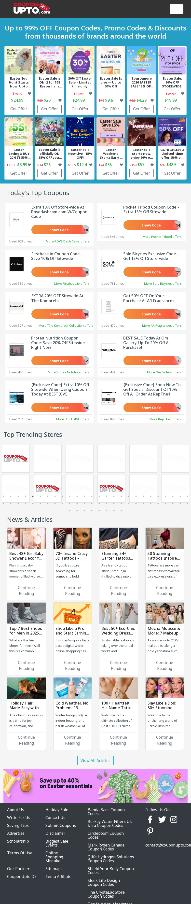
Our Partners (19, 868)
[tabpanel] (48, 475)
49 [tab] (165, 503)
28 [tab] (10, 503)
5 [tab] (32, 496)
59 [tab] (113, 510)
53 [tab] (69, 510)
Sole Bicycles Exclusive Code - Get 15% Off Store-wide (150, 256)
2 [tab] (10, 496)
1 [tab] (3, 496)
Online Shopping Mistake (54, 856)
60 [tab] (121, 510)
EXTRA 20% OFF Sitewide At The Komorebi (57, 298)
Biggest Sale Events (56, 843)
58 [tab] (106, 510)
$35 (108, 164)
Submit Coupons (60, 825)
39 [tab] (91, 503)
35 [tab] (62, 503)
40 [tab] (99, 503)
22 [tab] (158, 496)
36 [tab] (69, 503)
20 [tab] (143, 496)
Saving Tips (18, 825)
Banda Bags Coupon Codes (106, 811)
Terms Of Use (19, 853)
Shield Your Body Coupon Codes (111, 870)
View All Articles (95, 760)
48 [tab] (158, 503)
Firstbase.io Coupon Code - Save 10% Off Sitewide (56, 256)
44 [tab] (128, 503)
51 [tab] (180, 503)
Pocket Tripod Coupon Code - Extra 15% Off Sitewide (151, 209)
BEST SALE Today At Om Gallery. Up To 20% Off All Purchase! (146, 342)
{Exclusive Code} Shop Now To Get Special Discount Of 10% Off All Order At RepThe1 (152, 389)
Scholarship (18, 841)
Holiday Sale (56, 809)
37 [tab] (77, 503)
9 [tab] (62, 496)
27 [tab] (3, 503)
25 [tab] (180, 496)
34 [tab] (55, 503)
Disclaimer (55, 833)
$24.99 (17, 100)
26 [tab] (187, 496)
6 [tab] (40, 496)
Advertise (16, 833)
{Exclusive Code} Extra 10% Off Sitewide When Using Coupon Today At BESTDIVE (60, 389)
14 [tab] (99, 496)
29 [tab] (18, 503)
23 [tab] (165, 496)
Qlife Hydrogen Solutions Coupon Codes (111, 858)
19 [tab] (136, 496)
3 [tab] (18, 496)
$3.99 (22, 164)
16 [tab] (113, 496)
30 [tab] (25, 503)
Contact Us (55, 817)
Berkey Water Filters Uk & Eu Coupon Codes (110, 823)
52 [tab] (187, 503)
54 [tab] (77, 510)
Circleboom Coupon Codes (106, 835)
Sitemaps (54, 868)
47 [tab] (150, 503)
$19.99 (170, 100)
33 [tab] (47, 503)
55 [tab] (84, 510)
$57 (140, 164)
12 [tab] (84, 496)
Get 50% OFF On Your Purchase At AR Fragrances (148, 298)
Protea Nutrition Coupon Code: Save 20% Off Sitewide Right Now (58, 342)
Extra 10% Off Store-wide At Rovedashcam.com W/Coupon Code (59, 211)
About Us (15, 809)
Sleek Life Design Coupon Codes (104, 882)
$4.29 (141, 100)
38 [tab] (84, 503)
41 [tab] (106, 503)
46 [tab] (143, 503)
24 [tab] (172, 496)
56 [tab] (91, 510)
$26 (47, 164)
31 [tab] (32, 503)
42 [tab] (113, 503)
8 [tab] (55, 496)
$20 (47, 100)
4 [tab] (25, 496)
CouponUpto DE (22, 876)
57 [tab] (99, 510)
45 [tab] (136, 503)
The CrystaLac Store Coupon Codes (106, 894)
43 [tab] (121, 503)
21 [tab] (150, 496)
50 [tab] (172, 503)
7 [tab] (47, 496)
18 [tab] (128, 496)
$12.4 (82, 164)
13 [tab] (91, 496)
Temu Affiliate (58, 876)
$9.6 (109, 100)
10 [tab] (69, 496)
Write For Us (18, 817)
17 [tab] (121, 496)
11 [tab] (77, 496)
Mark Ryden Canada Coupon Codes (106, 847)
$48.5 (171, 164)
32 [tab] (40, 503)
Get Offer (18, 109)
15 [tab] (106, 496)
